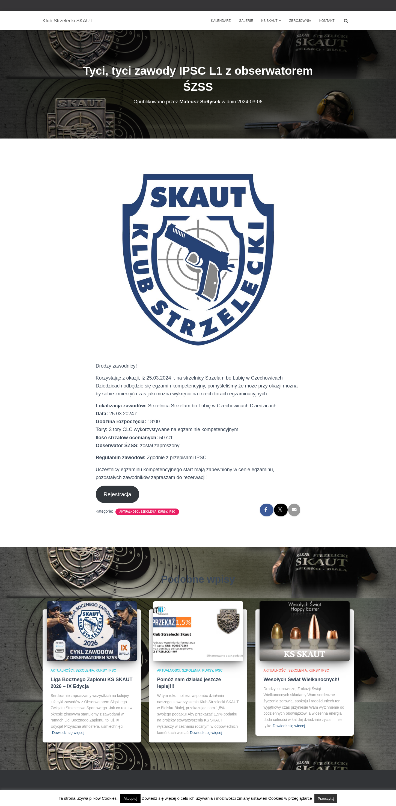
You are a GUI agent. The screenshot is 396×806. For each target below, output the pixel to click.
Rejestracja (117, 494)
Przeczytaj (326, 798)
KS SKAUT (271, 21)
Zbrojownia (300, 21)
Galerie (246, 21)
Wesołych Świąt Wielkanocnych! (302, 679)
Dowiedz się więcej (68, 732)
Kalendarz (221, 21)
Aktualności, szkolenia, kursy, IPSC (147, 511)
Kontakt (327, 21)
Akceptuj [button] (130, 798)
